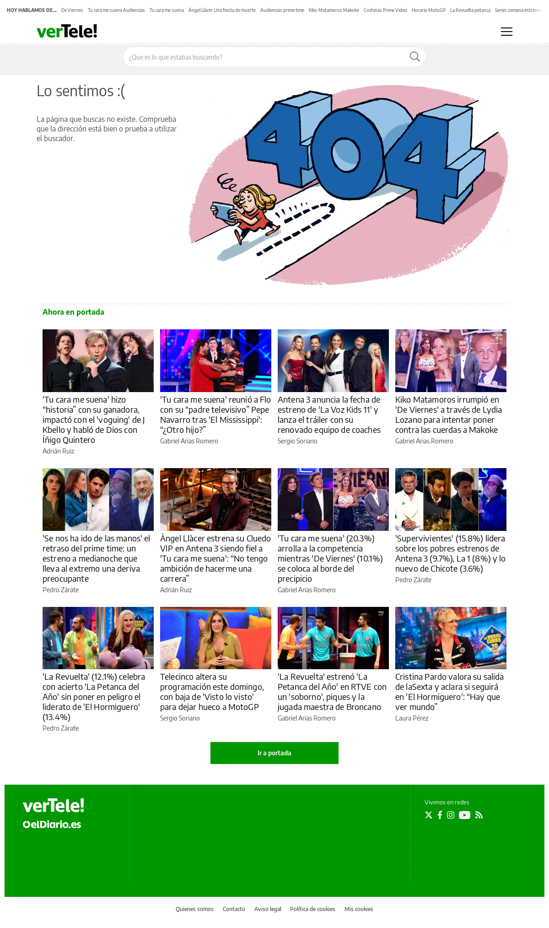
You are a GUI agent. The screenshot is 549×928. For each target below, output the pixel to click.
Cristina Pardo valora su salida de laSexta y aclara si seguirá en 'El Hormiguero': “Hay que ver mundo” (449, 691)
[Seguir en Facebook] (439, 815)
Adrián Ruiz (58, 451)
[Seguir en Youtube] (465, 815)
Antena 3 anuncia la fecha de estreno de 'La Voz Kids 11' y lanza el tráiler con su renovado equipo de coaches (329, 414)
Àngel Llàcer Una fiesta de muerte (222, 10)
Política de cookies (312, 909)
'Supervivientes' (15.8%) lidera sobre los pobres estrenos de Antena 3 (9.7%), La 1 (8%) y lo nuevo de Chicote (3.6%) (450, 553)
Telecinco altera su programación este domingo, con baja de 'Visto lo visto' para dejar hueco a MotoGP (212, 691)
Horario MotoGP (429, 10)
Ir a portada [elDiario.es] (274, 753)
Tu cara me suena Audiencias (116, 10)
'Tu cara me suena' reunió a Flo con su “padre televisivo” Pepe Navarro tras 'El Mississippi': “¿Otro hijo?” (215, 414)
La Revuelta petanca (470, 10)
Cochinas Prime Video (385, 10)
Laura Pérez (411, 718)
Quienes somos (195, 909)
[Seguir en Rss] (479, 815)
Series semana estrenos (519, 10)
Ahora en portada (73, 312)
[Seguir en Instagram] (450, 815)
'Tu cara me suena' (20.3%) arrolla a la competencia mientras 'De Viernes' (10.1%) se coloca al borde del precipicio (330, 558)
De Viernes (72, 10)
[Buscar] (414, 56)
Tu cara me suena (167, 10)
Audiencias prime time (282, 10)
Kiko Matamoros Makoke (334, 10)
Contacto (234, 909)
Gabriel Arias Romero (189, 441)
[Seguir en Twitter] (429, 815)
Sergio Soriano (298, 441)
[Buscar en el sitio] (264, 56)
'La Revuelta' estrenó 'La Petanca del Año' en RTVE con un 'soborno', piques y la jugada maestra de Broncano (332, 691)
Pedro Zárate (61, 590)
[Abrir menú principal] (506, 31)
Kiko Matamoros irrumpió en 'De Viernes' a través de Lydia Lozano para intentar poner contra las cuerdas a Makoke (448, 414)
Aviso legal (267, 909)
